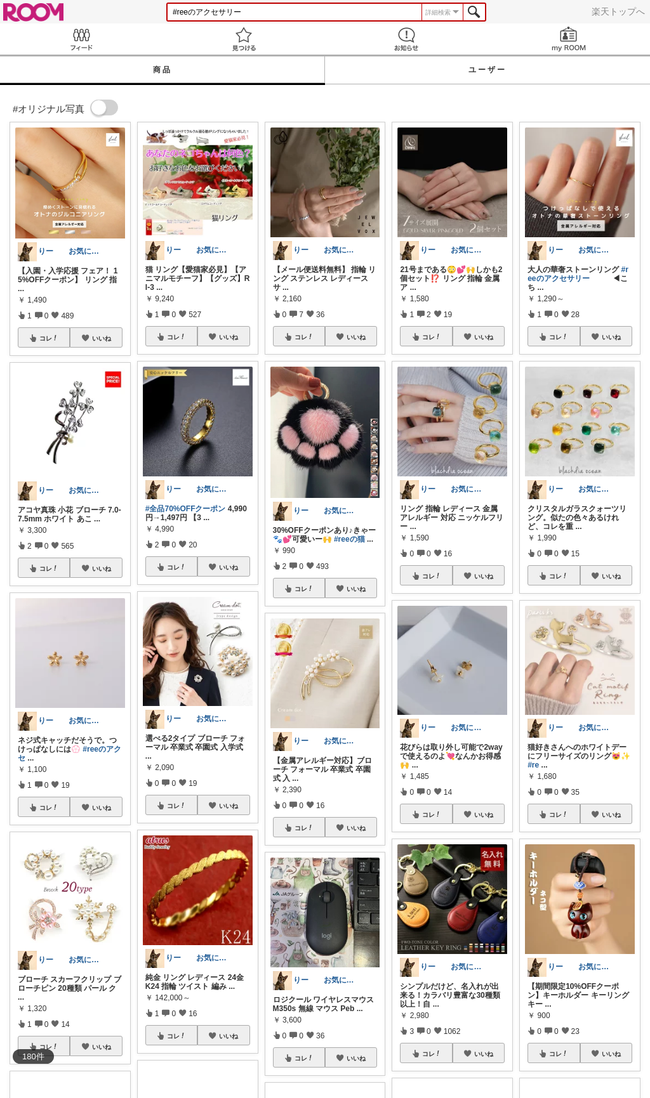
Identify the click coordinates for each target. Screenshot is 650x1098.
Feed (81, 39)
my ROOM (569, 39)
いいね (101, 338)
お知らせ (406, 39)
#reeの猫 (349, 539)
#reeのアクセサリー (577, 274)
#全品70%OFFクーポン (185, 508)
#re (533, 765)
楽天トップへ (618, 11)
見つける (243, 39)
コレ (48, 338)
